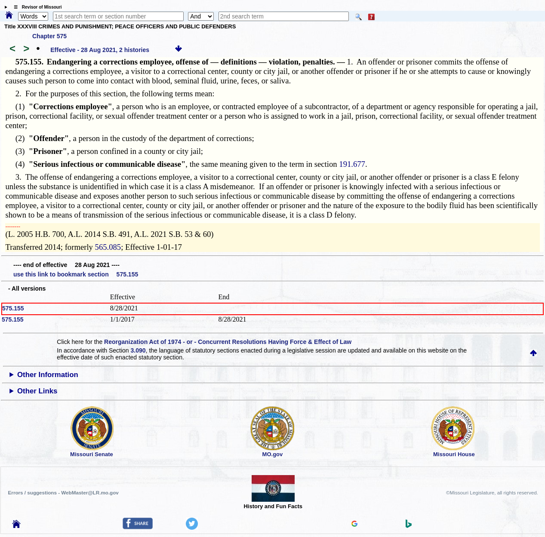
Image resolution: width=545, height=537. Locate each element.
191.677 (352, 164)
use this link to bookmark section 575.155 (75, 274)
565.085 (108, 247)
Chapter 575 (49, 36)
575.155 (13, 308)
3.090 (138, 350)
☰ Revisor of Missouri (35, 7)
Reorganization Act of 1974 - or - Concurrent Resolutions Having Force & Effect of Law (227, 341)
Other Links (37, 391)
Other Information (47, 375)
